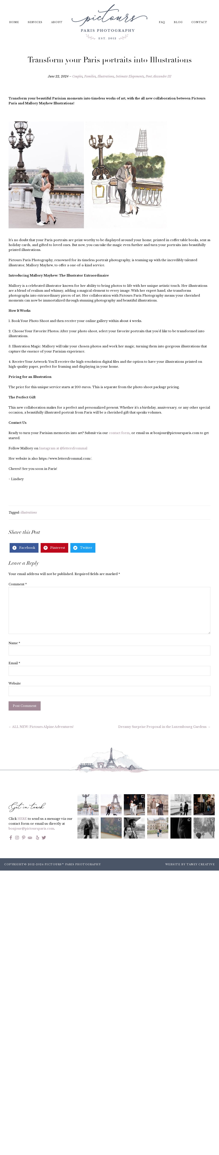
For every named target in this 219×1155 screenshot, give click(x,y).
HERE (22, 819)
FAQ (162, 22)
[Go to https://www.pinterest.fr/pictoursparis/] (23, 838)
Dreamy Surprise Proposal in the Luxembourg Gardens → (164, 727)
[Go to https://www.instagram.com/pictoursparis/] (17, 838)
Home (14, 22)
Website (15, 683)
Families (90, 76)
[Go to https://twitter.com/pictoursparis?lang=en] (44, 838)
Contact (199, 22)
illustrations (29, 512)
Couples (77, 76)
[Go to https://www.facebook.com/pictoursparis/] (11, 838)
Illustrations (106, 76)
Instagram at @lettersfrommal (63, 448)
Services (35, 22)
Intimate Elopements (130, 76)
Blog (178, 22)
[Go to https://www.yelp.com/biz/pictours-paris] (37, 838)
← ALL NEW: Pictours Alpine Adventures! (41, 727)
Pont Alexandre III (158, 76)
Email (14, 663)
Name (14, 643)
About (56, 22)
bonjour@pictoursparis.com (31, 828)
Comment (18, 584)
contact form (119, 433)
